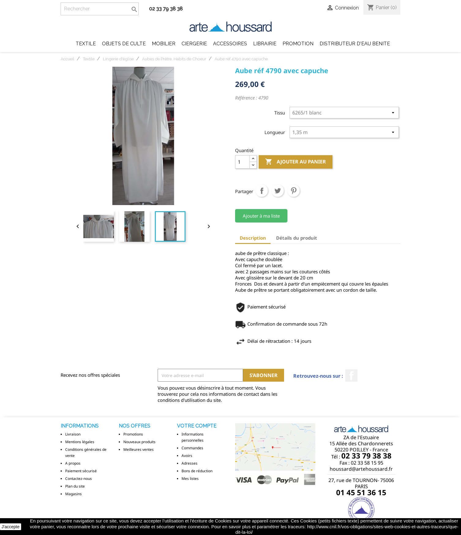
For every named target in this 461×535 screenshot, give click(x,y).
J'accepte (11, 526)
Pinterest (293, 191)
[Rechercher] (100, 8)
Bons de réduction (197, 470)
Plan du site (75, 486)
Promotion (298, 44)
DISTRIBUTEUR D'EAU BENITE (355, 44)
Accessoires (230, 44)
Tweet (278, 191)
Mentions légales (79, 441)
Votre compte (196, 426)
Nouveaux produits (139, 441)
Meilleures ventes (138, 449)
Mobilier (163, 44)
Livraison (73, 434)
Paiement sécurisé (81, 470)
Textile (86, 44)
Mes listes (190, 478)
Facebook (351, 375)
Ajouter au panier (295, 162)
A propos (73, 463)
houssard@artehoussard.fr (361, 469)
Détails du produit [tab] (296, 238)
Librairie (264, 44)
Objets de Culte (124, 44)
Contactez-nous (78, 478)
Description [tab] (253, 238)
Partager (262, 191)
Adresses (189, 463)
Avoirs (187, 455)
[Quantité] (242, 162)
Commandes (192, 448)
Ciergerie (194, 44)
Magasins (73, 493)
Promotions (133, 434)
